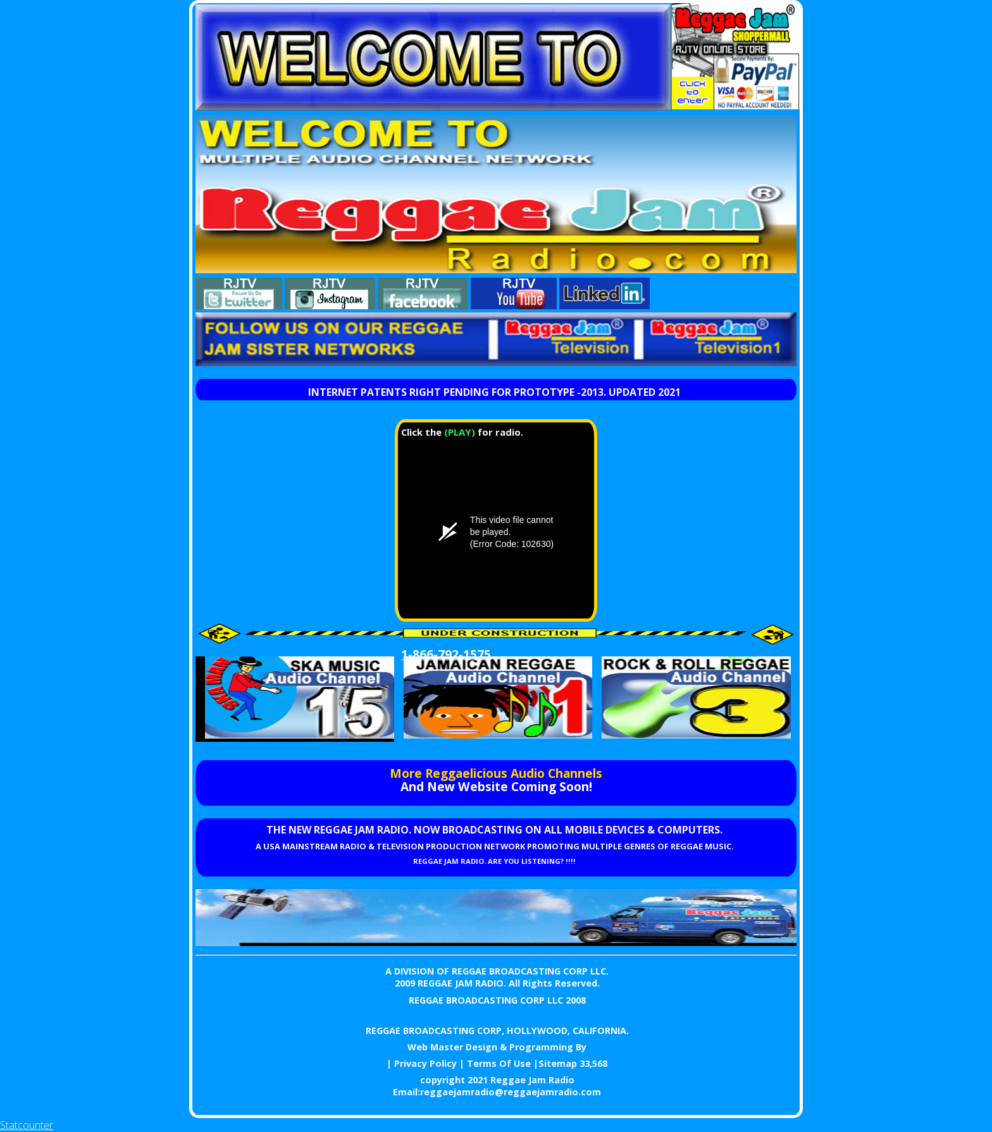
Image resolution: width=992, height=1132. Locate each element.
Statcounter (26, 1125)
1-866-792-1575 (446, 654)
